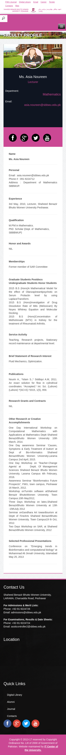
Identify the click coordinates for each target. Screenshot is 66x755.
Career (44, 2)
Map (17, 6)
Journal (11, 709)
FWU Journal (11, 2)
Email (35, 2)
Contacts (9, 6)
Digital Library (25, 2)
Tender (52, 2)
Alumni (11, 701)
